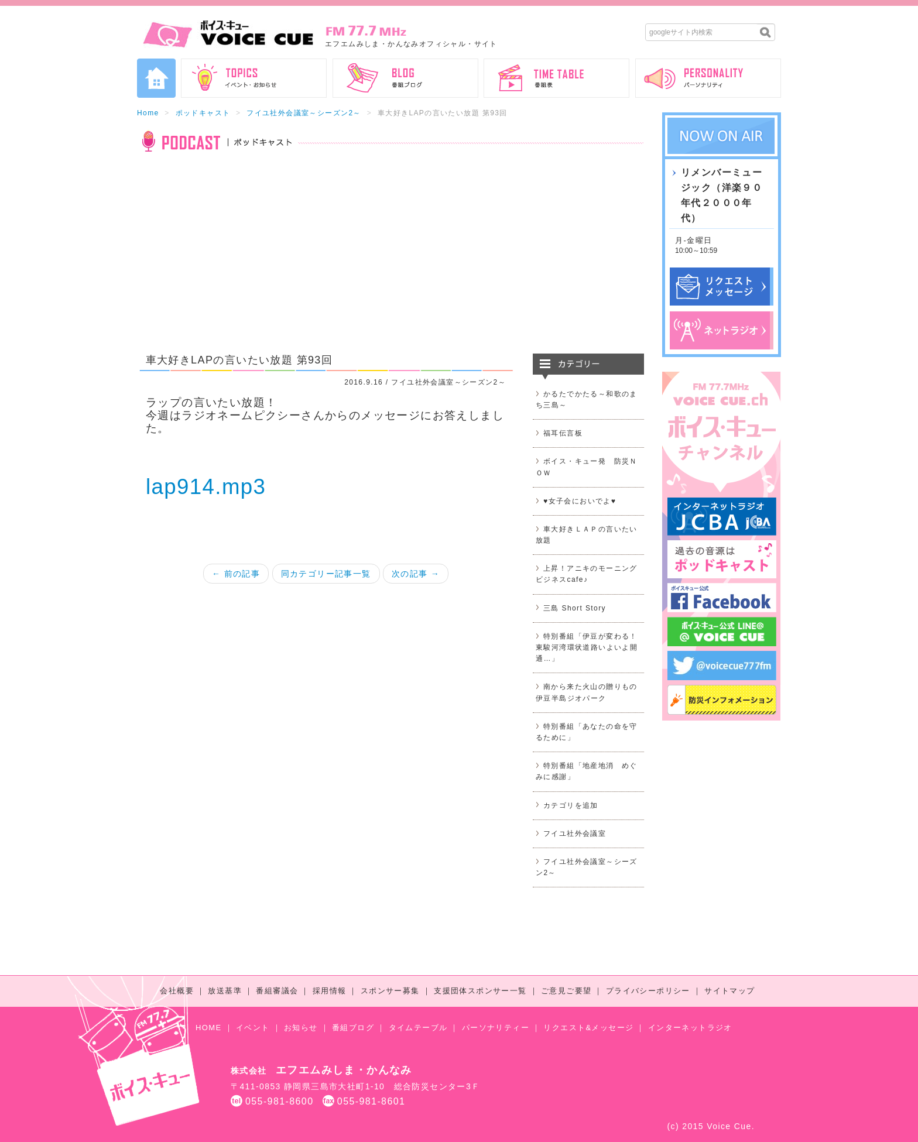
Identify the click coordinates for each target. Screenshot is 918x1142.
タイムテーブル (418, 1027)
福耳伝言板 (563, 433)
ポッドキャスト (203, 113)
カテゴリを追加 (570, 805)
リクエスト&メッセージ (588, 1027)
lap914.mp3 (206, 487)
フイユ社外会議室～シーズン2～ (303, 113)
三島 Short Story (574, 608)
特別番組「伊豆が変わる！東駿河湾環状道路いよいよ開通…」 (587, 647)
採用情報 (330, 990)
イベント (253, 1027)
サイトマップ (729, 990)
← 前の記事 (236, 573)
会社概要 (177, 990)
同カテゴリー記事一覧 (326, 573)
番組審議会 (277, 990)
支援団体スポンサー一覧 (480, 990)
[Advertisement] (390, 260)
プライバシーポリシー (648, 990)
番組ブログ (353, 1027)
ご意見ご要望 (566, 990)
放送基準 (225, 990)
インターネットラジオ (690, 1027)
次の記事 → (416, 573)
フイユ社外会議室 (574, 833)
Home (148, 113)
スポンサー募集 (390, 990)
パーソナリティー (495, 1027)
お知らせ (301, 1027)
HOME (209, 1027)
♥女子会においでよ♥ (579, 501)
